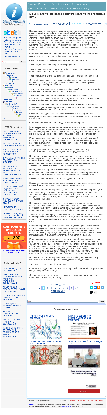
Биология (11, 75)
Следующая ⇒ (93, 24)
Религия (8, 102)
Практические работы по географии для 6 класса (14, 289)
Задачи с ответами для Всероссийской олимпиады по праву (13, 215)
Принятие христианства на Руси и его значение (46, 343)
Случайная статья (12, 42)
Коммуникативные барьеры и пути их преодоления (12, 180)
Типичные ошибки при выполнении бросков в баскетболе (79, 318)
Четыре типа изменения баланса (13, 208)
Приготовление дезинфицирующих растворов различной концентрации (12, 135)
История (8, 85)
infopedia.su (32, 404)
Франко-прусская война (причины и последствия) (12, 152)
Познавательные (79, 4)
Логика (10, 87)
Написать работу (12, 56)
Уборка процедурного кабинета (10, 314)
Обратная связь (11, 51)
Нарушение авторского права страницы (82, 400)
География (15, 79)
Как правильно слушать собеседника (42, 317)
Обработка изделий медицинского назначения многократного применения (13, 191)
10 (76, 288)
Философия (18, 110)
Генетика (13, 77)
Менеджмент (19, 93)
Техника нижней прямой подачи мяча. (14, 145)
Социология (12, 104)
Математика (16, 91)
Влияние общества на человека (12, 270)
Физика (14, 108)
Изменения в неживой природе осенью (12, 305)
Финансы (19, 112)
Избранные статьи (12, 40)
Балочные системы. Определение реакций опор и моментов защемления (13, 332)
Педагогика (7, 100)
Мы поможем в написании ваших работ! (14, 251)
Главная (32, 4)
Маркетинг (13, 89)
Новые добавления (13, 49)
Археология (10, 73)
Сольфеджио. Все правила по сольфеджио (12, 322)
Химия (20, 114)
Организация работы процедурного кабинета (14, 160)
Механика (20, 96)
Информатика (8, 83)
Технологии (14, 106)
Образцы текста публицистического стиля (13, 201)
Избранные (43, 4)
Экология (6, 118)
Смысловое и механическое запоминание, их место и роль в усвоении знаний (12, 170)
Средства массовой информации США (85, 343)
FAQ (6, 54)
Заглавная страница (13, 38)
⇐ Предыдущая (61, 24)
